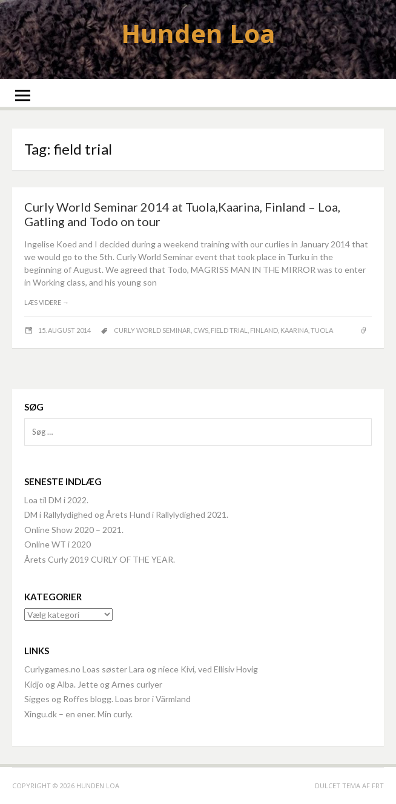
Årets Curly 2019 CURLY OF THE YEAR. (99, 559)
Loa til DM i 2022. (56, 500)
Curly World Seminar (152, 330)
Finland (264, 330)
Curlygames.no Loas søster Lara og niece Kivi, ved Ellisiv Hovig (141, 669)
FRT (378, 785)
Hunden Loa (198, 33)
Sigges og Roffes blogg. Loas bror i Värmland (107, 699)
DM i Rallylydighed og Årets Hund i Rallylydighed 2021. (126, 514)
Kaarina (294, 330)
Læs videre (46, 302)
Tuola (322, 330)
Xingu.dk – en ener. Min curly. (78, 714)
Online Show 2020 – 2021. (74, 529)
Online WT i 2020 (57, 544)
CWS (200, 330)
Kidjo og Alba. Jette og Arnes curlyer (93, 684)
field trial (229, 330)
